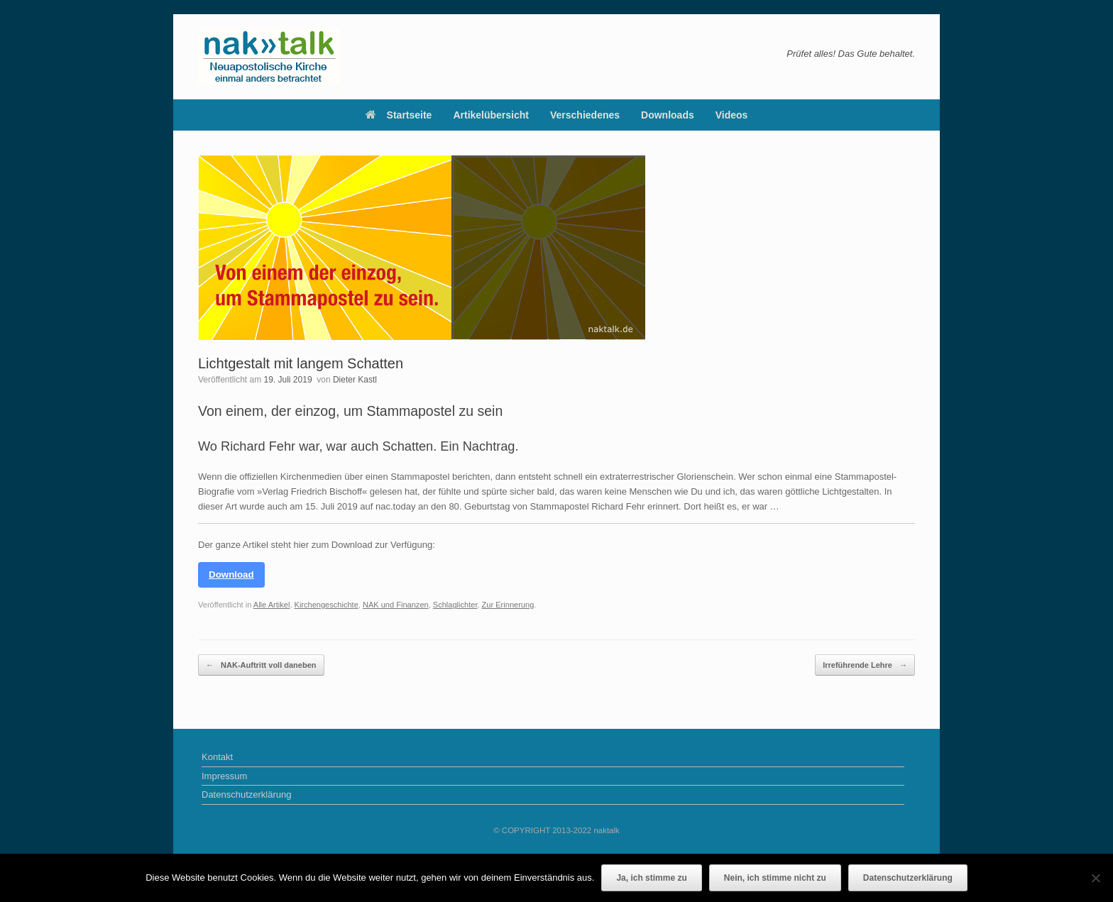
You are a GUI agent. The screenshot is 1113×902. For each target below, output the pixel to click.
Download (231, 574)
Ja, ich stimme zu (651, 878)
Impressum (224, 776)
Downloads (667, 115)
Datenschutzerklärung (246, 794)
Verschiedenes (585, 115)
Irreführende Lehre (865, 665)
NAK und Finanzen (396, 604)
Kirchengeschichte (326, 604)
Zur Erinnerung (508, 604)
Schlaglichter (455, 604)
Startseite (399, 115)
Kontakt (217, 757)
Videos (732, 115)
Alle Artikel (271, 604)
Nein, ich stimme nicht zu (775, 878)
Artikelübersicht (491, 115)
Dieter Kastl (355, 380)
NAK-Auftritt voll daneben (261, 665)
